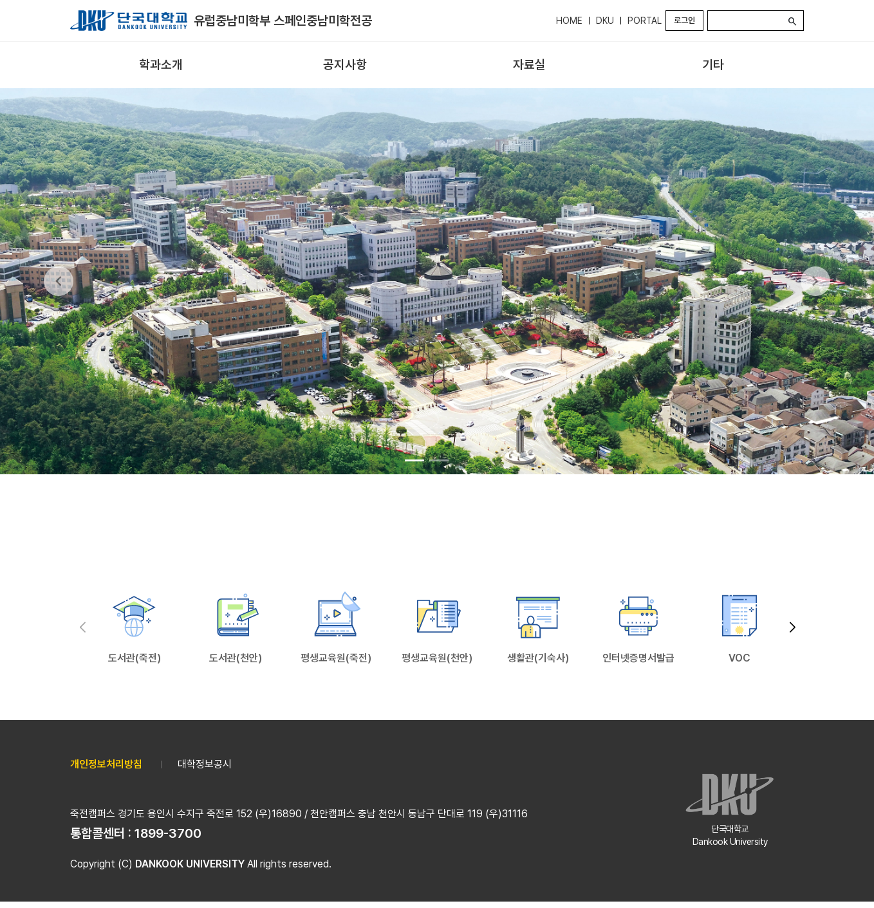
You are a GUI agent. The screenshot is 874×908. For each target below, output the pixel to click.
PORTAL (645, 20)
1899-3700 (168, 833)
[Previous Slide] (58, 281)
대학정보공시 (205, 764)
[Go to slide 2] (439, 460)
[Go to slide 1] (414, 460)
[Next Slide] (815, 281)
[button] (792, 628)
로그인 (684, 20)
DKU (605, 20)
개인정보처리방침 (106, 764)
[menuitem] (161, 65)
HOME (569, 20)
